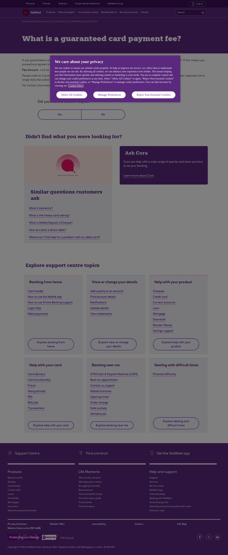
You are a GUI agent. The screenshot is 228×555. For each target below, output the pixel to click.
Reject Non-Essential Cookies (154, 94)
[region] (115, 78)
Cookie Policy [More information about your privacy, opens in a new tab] (76, 85)
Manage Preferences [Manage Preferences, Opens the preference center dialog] (109, 94)
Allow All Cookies (71, 94)
